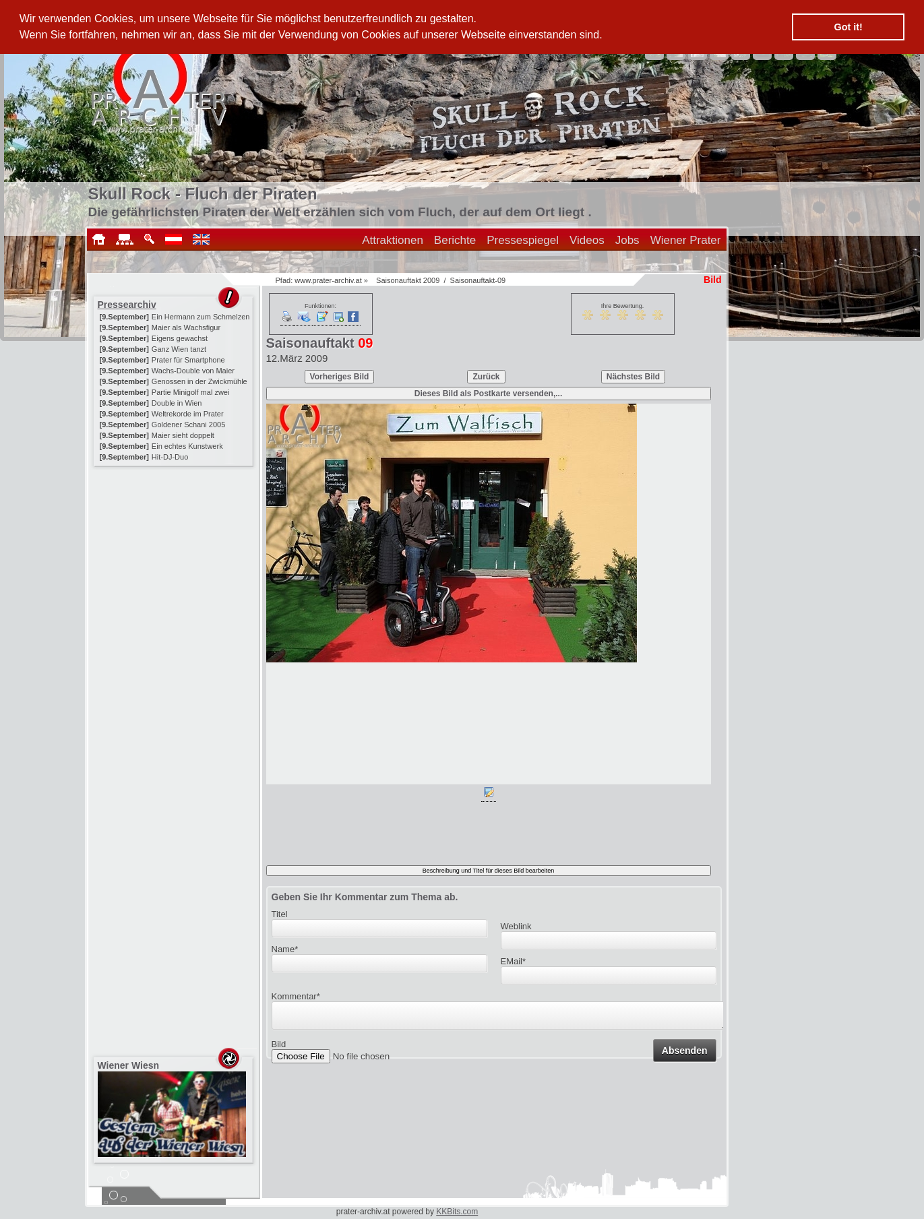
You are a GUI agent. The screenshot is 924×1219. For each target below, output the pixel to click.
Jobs (627, 240)
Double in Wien (177, 403)
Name (285, 949)
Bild (279, 1048)
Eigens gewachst (180, 338)
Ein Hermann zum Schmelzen (201, 317)
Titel (280, 914)
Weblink (516, 926)
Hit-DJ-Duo (170, 457)
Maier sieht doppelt (183, 435)
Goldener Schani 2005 (188, 424)
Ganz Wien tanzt (179, 349)
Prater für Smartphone (188, 360)
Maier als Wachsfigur (186, 327)
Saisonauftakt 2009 (407, 280)
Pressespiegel (523, 240)
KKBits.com (457, 1211)
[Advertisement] (174, 554)
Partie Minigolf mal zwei (191, 392)
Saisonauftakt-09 (478, 280)
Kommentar (296, 996)
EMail (513, 961)
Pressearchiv (127, 304)
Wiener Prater (685, 240)
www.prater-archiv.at (328, 280)
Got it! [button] (848, 27)
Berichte (455, 240)
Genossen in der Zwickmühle (199, 381)
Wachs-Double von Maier (193, 371)
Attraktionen (392, 240)
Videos (587, 240)
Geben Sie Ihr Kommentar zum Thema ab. (365, 897)
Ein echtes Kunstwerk (187, 446)
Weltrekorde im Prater (188, 414)
